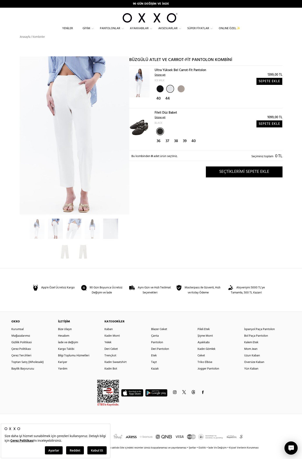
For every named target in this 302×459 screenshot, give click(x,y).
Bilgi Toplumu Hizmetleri (73, 363)
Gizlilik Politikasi (21, 350)
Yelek (107, 350)
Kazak (155, 376)
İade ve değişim (68, 350)
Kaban (108, 337)
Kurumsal (17, 337)
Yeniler (67, 31)
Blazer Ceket (159, 337)
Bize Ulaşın (65, 337)
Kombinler (39, 45)
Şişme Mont (205, 343)
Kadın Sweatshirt (115, 370)
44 (167, 106)
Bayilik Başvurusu (22, 376)
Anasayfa (25, 45)
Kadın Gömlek (206, 356)
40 (158, 106)
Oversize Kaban (254, 370)
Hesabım (63, 343)
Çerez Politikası (21, 356)
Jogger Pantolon (208, 376)
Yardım (62, 376)
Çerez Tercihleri (21, 363)
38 (176, 149)
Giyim (86, 31)
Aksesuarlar (168, 31)
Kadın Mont (112, 343)
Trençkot (110, 363)
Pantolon (157, 350)
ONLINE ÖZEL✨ (229, 31)
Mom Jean (251, 356)
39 (185, 149)
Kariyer (62, 370)
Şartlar (193, 456)
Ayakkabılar (139, 31)
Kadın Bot (110, 376)
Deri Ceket (111, 356)
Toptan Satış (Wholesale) (27, 370)
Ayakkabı (204, 350)
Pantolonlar (110, 31)
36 (159, 149)
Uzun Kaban (252, 363)
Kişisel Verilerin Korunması (244, 456)
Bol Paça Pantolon (256, 343)
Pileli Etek (204, 337)
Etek (154, 363)
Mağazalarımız (20, 343)
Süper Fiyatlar (198, 31)
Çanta (155, 343)
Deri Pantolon (160, 356)
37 (167, 149)
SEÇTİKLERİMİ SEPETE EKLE (244, 179)
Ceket (201, 363)
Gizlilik (202, 456)
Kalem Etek (251, 350)
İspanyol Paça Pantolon (259, 337)
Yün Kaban (251, 376)
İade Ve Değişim (217, 456)
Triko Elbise (205, 370)
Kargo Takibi (66, 356)
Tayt (154, 370)
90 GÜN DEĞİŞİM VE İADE (151, 3)
